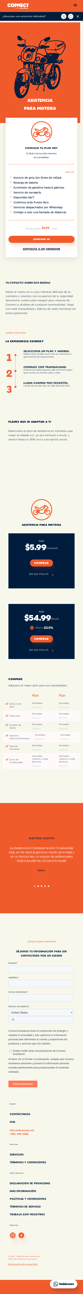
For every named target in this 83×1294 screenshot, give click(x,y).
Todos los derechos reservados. (23, 1259)
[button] (75, 6)
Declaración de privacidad (22, 1264)
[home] (17, 6)
